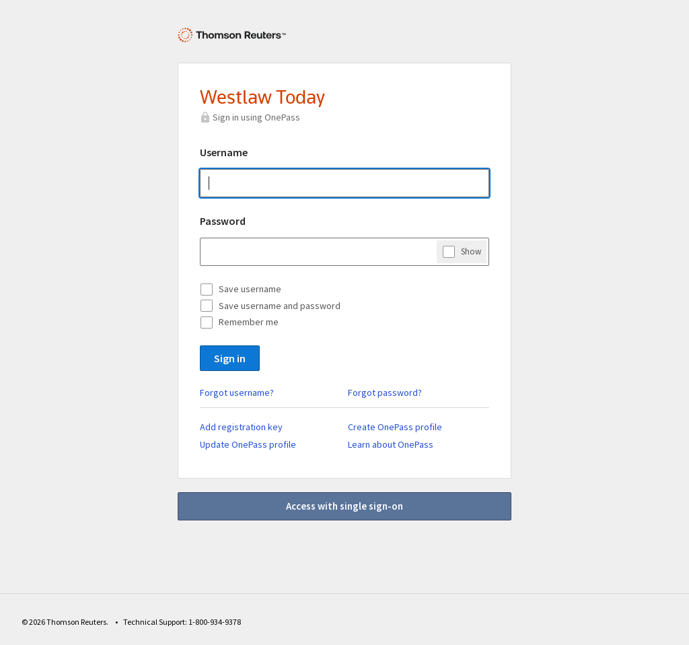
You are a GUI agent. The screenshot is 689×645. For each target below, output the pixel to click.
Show (471, 251)
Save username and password (279, 306)
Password (223, 221)
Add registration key (241, 427)
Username (224, 152)
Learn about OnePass (390, 444)
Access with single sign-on (344, 506)
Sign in (230, 358)
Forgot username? (237, 392)
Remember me (249, 322)
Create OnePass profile (395, 427)
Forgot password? (385, 392)
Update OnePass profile (248, 444)
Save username (250, 289)
